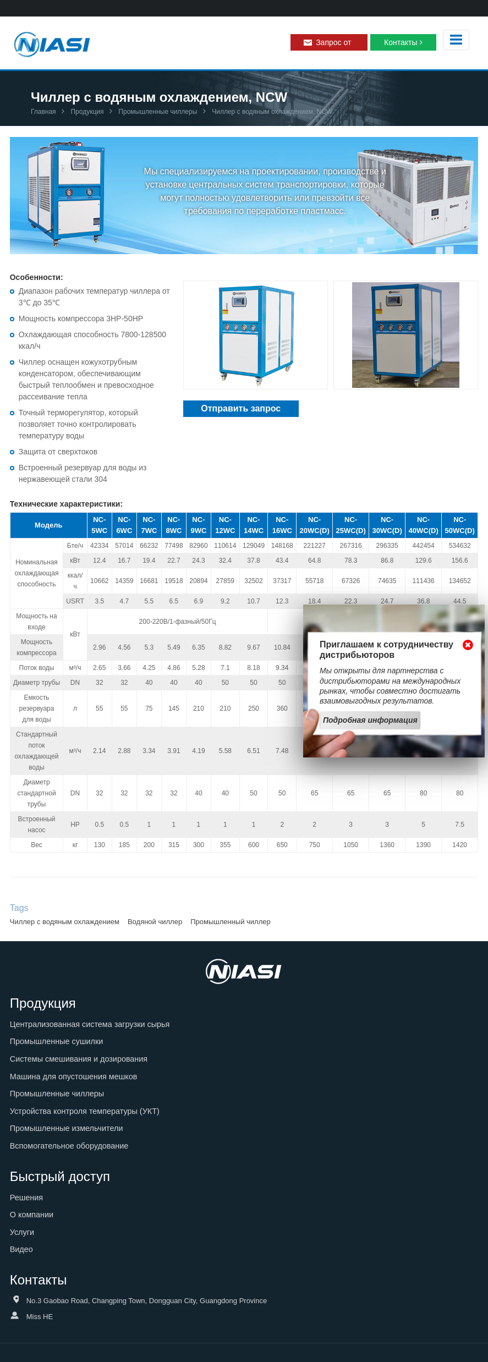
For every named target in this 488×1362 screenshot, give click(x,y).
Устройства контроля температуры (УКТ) (85, 1111)
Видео (21, 1249)
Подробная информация (370, 720)
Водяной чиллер (155, 922)
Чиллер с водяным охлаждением (64, 922)
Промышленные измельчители (66, 1128)
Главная (43, 112)
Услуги (22, 1232)
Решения (26, 1197)
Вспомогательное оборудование (69, 1145)
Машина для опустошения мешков (74, 1076)
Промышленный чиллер (230, 922)
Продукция (86, 112)
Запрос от (333, 42)
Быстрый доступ (60, 1176)
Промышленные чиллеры (157, 112)
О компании (31, 1214)
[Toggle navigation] (456, 40)
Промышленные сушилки (56, 1041)
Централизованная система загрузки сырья (90, 1024)
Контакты (400, 42)
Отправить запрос (241, 408)
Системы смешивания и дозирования (78, 1059)
